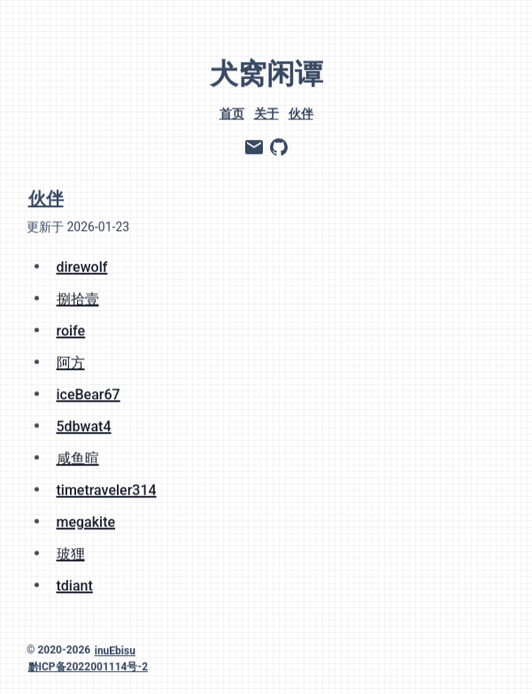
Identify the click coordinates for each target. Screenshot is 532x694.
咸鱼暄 (78, 456)
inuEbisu (115, 649)
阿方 (71, 360)
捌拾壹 (78, 297)
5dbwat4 (84, 424)
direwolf (82, 265)
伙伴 (301, 111)
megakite (86, 520)
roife (71, 328)
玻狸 (71, 552)
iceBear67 (88, 392)
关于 (266, 111)
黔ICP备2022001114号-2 (88, 665)
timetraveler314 (107, 488)
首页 (232, 111)
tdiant (75, 583)
